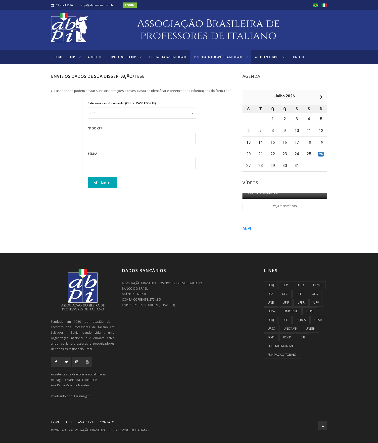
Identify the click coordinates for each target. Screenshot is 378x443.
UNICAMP (290, 328)
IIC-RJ (271, 337)
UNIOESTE (291, 311)
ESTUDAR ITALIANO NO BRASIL (168, 57)
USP (285, 285)
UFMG (317, 285)
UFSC (271, 328)
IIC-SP (287, 337)
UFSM (318, 320)
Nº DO (95, 128)
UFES (299, 294)
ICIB (302, 337)
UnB (271, 302)
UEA (270, 294)
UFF (285, 320)
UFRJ (271, 285)
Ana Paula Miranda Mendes (70, 385)
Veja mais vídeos (285, 206)
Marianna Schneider (80, 380)
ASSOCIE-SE (95, 57)
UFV (316, 302)
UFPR (301, 302)
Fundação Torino (282, 355)
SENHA (92, 154)
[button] (315, 5)
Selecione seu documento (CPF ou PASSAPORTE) (122, 103)
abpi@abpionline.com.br (97, 5)
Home (55, 422)
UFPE (309, 311)
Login (129, 5)
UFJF (286, 302)
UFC (285, 294)
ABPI (75, 57)
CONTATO (298, 57)
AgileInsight (81, 396)
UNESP (310, 328)
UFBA (300, 285)
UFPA (271, 311)
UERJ (271, 320)
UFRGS (301, 320)
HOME (58, 57)
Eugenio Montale (281, 346)
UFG (315, 294)
